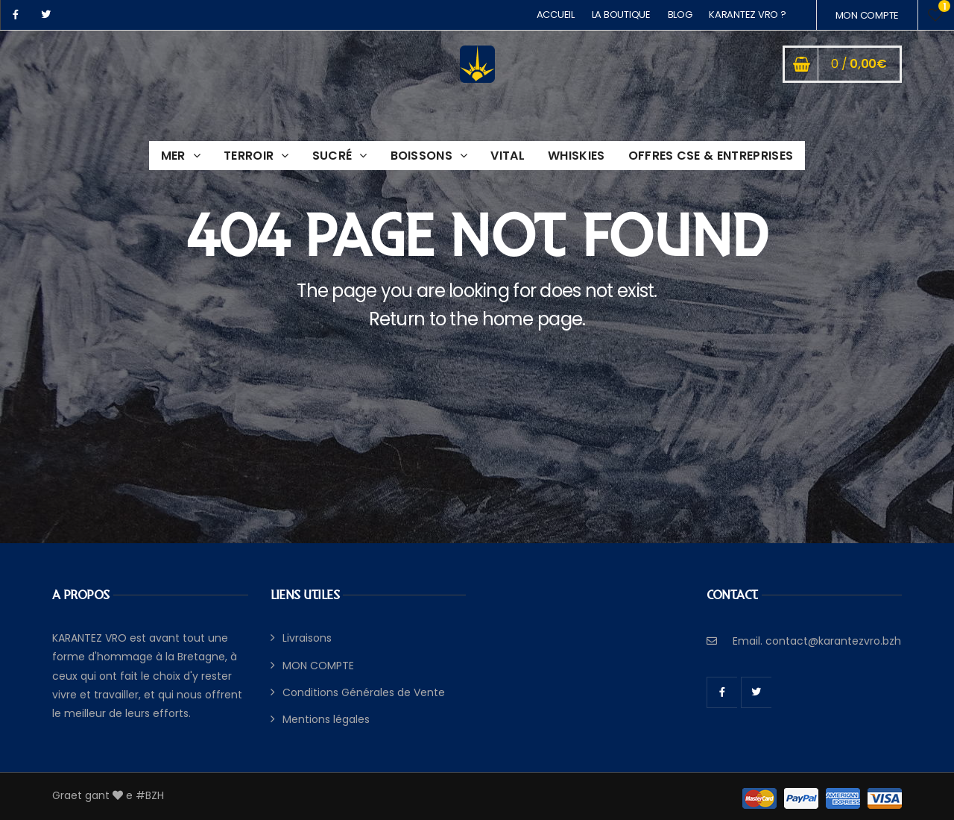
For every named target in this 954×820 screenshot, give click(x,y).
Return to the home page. (477, 319)
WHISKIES (576, 155)
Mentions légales (326, 719)
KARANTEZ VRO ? (747, 14)
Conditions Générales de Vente (363, 692)
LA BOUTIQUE (621, 14)
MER (173, 155)
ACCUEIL (556, 14)
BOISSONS (422, 155)
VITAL (507, 155)
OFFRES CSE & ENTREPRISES (711, 155)
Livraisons (307, 637)
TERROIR (249, 155)
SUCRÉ (332, 155)
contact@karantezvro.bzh (833, 640)
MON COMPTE (867, 15)
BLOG (680, 14)
